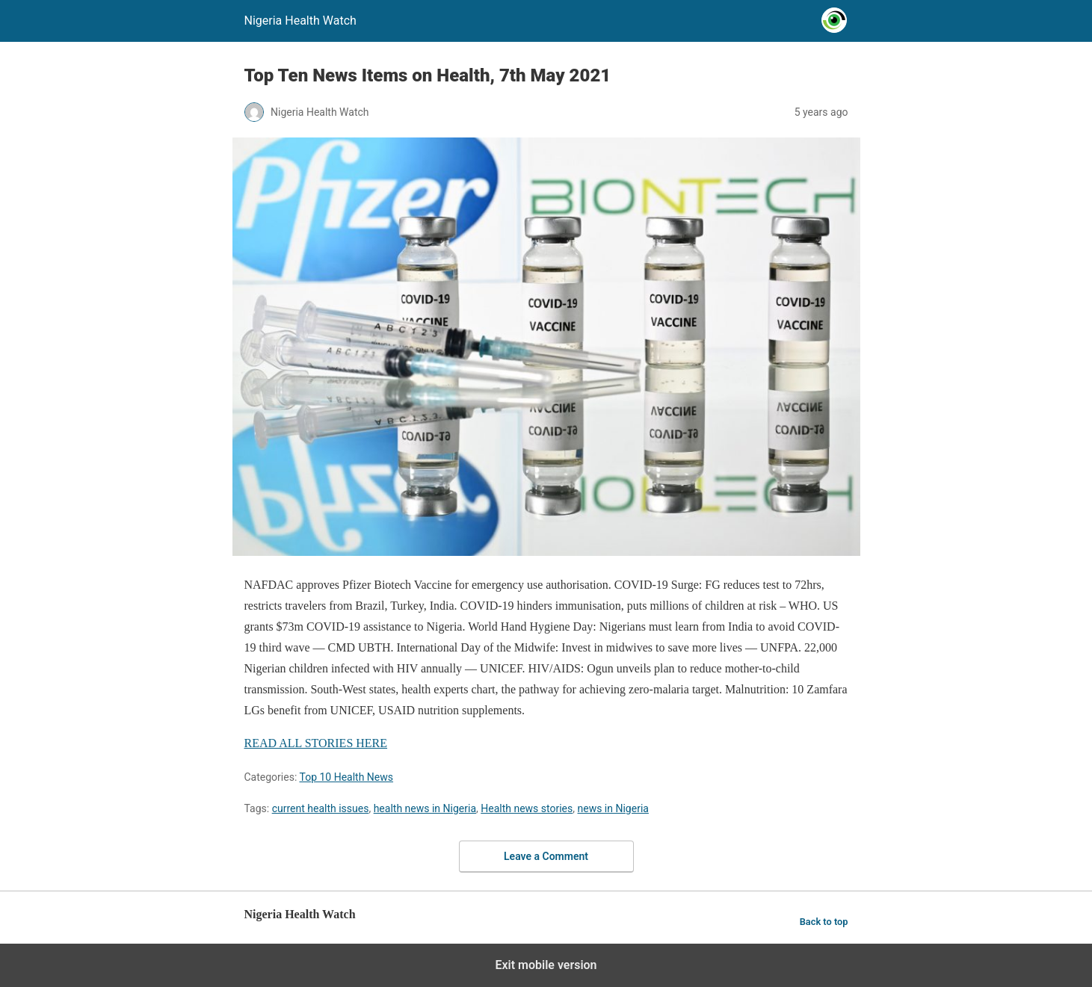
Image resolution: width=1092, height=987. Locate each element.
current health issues (320, 808)
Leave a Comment (546, 856)
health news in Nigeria (425, 808)
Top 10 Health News (346, 777)
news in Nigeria (613, 808)
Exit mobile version (545, 965)
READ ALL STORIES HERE (316, 743)
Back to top (824, 921)
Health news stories (527, 808)
